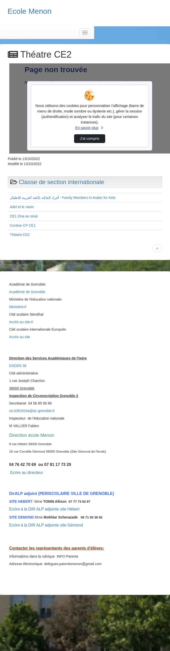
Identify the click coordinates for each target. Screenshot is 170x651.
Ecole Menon (29, 11)
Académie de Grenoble (27, 292)
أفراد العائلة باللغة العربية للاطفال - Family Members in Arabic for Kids (62, 198)
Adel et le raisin (22, 207)
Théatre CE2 (20, 235)
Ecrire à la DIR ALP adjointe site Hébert (44, 509)
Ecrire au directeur (26, 472)
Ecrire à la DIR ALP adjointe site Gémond (46, 525)
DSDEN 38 (17, 366)
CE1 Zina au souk (24, 216)
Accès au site (21, 322)
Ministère (18, 307)
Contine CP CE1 (22, 225)
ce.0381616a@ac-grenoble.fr (32, 411)
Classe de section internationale (61, 182)
